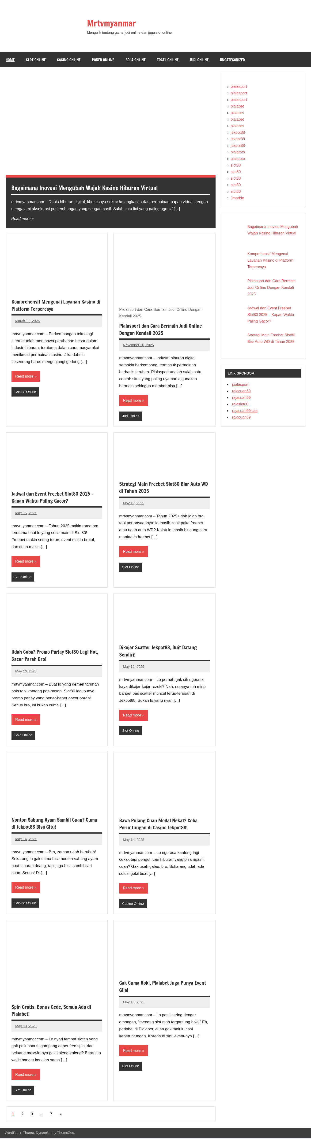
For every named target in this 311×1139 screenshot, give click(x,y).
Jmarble (237, 198)
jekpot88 (238, 132)
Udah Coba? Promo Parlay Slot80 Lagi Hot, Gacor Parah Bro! (56, 656)
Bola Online (135, 59)
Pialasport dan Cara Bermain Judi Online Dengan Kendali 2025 (162, 329)
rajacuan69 (241, 391)
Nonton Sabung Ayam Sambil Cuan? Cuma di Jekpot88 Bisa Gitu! (55, 824)
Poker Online (103, 59)
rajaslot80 (240, 404)
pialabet (237, 106)
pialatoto (238, 152)
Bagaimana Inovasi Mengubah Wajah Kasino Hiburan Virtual (92, 187)
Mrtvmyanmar (114, 23)
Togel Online (168, 59)
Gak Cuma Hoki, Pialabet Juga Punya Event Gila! (164, 987)
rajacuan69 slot (245, 411)
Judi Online (199, 59)
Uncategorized (232, 59)
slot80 (236, 165)
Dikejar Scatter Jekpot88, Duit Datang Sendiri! (159, 651)
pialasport (239, 87)
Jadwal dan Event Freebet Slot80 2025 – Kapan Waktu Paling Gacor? (53, 497)
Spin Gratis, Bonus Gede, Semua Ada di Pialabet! (52, 1011)
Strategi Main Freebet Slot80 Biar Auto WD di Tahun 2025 (161, 487)
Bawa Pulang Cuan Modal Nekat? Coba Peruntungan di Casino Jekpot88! (159, 824)
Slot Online (36, 59)
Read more (21, 218)
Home (10, 59)
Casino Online (69, 59)
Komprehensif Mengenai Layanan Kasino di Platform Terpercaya (54, 305)
